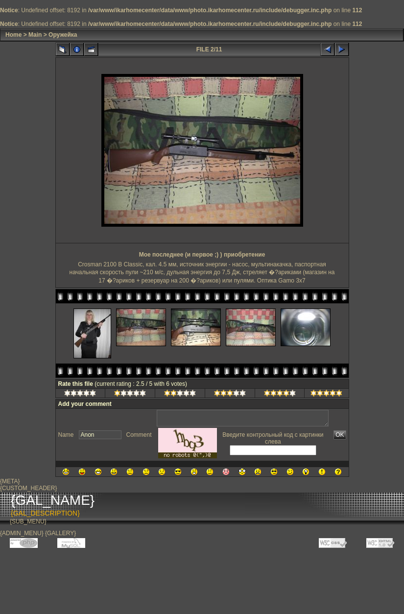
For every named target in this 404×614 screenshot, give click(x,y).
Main (35, 34)
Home (13, 34)
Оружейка (62, 34)
